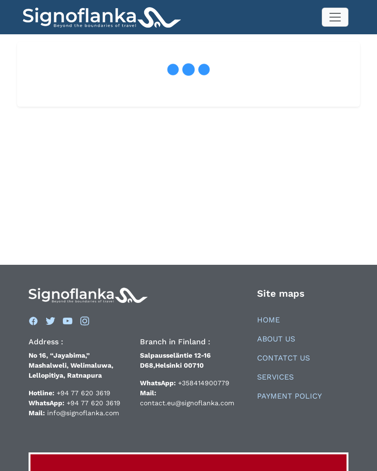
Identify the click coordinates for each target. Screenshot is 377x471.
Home (268, 319)
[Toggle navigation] (335, 17)
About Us (276, 338)
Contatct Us (283, 357)
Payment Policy (289, 396)
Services (275, 376)
